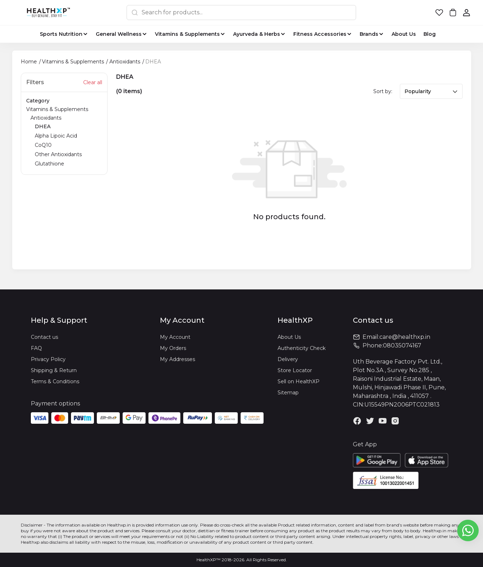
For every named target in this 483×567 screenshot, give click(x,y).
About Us (289, 337)
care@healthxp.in (404, 336)
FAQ (36, 348)
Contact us (44, 337)
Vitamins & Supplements (64, 137)
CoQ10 (43, 145)
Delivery (288, 359)
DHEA (43, 126)
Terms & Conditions (55, 381)
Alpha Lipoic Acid (56, 136)
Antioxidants (66, 141)
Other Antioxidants (58, 154)
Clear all (92, 82)
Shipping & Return (54, 370)
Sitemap (288, 392)
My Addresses (177, 359)
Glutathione (49, 163)
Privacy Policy (48, 359)
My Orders (173, 348)
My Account (175, 337)
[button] (439, 12)
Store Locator (295, 370)
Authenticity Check (302, 348)
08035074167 (402, 345)
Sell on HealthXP (298, 381)
